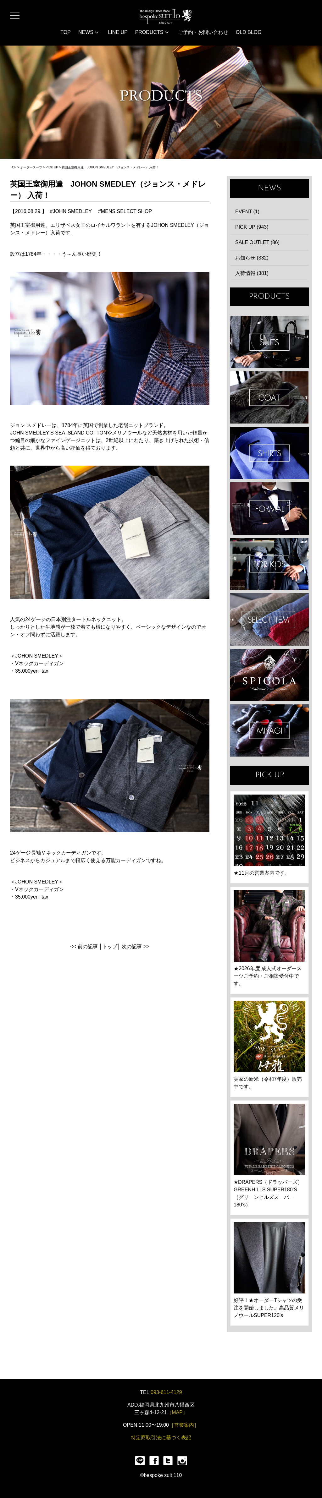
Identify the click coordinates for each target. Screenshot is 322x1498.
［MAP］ (177, 1412)
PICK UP (52, 167)
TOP (65, 32)
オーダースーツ (31, 167)
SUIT (269, 342)
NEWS (88, 32)
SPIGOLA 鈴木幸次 (269, 675)
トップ (109, 946)
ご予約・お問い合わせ (203, 32)
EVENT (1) (247, 211)
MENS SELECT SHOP (126, 211)
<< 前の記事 (83, 946)
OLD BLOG (249, 32)
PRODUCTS (152, 32)
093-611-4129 (166, 1392)
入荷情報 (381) (252, 273)
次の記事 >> (135, 946)
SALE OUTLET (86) (257, 242)
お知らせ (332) (252, 257)
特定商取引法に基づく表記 (161, 1437)
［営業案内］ (184, 1425)
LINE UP (117, 32)
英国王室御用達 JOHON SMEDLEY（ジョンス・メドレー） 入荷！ (110, 167)
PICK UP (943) (252, 227)
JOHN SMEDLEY (72, 211)
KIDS (269, 564)
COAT (269, 397)
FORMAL (269, 508)
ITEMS (269, 619)
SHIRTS (269, 453)
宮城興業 (269, 730)
